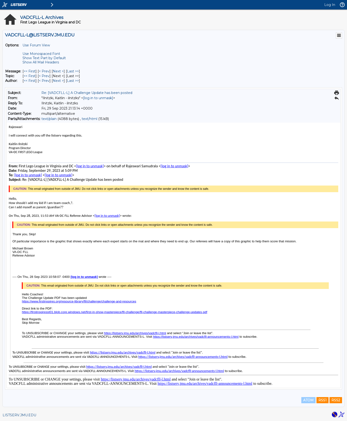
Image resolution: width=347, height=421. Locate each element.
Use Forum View (36, 45)
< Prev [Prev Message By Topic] (44, 76)
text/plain (49, 119)
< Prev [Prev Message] (44, 71)
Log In (329, 5)
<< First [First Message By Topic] (30, 76)
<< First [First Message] (30, 71)
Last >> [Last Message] (73, 71)
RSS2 (335, 400)
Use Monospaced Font (41, 54)
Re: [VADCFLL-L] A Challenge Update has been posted (86, 93)
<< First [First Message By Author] (30, 81)
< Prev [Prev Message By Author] (44, 81)
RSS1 (322, 400)
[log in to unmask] (98, 98)
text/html (89, 119)
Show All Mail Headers (40, 62)
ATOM (308, 400)
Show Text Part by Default (44, 58)
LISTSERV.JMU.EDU (19, 415)
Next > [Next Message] (58, 71)
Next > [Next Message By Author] (58, 81)
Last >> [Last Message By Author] (73, 81)
